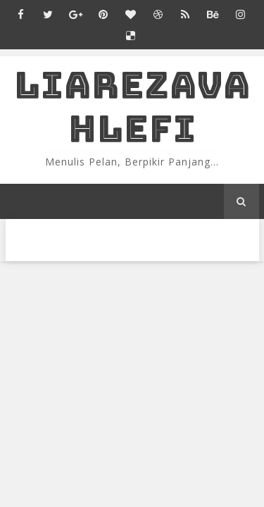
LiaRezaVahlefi (132, 107)
